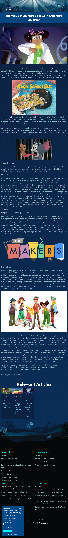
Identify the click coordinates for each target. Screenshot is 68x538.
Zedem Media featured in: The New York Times (50, 508)
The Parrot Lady (40, 486)
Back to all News (8, 10)
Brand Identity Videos (9, 458)
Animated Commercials (9, 462)
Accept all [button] (7, 531)
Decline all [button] (18, 531)
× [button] (22, 507)
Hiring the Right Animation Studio (13, 495)
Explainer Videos (7, 455)
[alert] (13, 521)
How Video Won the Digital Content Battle (16, 499)
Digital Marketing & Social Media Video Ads (16, 466)
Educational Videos (42, 462)
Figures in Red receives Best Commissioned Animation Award (50, 502)
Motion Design (6, 474)
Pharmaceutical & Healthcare (46, 465)
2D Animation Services (9, 480)
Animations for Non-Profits (44, 458)
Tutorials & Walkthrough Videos (12, 471)
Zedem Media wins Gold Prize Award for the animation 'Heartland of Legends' (50, 491)
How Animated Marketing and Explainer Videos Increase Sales (16, 487)
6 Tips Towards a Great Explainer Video (15, 492)
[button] (13, 534)
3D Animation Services (9, 477)
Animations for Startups (43, 455)
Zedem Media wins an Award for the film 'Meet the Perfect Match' (50, 496)
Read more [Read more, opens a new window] (13, 515)
